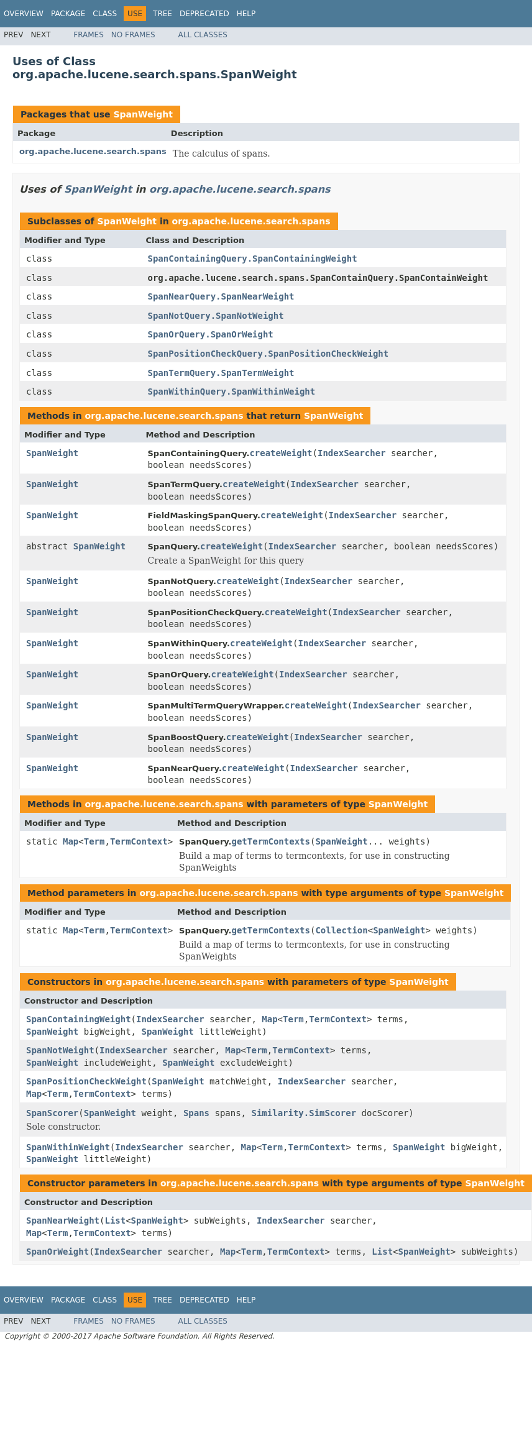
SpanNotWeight (60, 1050)
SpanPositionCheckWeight (86, 1081)
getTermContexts (271, 841)
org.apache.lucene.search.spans (93, 151)
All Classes (202, 34)
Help (246, 13)
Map (70, 841)
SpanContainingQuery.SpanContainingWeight (252, 258)
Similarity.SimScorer (303, 1113)
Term (94, 841)
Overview (24, 13)
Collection (341, 930)
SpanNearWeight (62, 1220)
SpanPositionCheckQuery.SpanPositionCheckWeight (268, 354)
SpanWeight (142, 114)
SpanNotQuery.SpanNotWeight (216, 316)
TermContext (139, 841)
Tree (162, 13)
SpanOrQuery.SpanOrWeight (210, 334)
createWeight (280, 453)
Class (105, 13)
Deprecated (204, 13)
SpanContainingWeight (78, 1019)
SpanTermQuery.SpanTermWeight (221, 373)
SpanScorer (52, 1113)
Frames (88, 34)
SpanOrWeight (57, 1252)
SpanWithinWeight (68, 1147)
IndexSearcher (352, 453)
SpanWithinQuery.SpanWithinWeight (232, 391)
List (115, 1220)
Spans (196, 1113)
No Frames (133, 34)
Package (68, 13)
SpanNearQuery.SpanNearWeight (221, 296)
